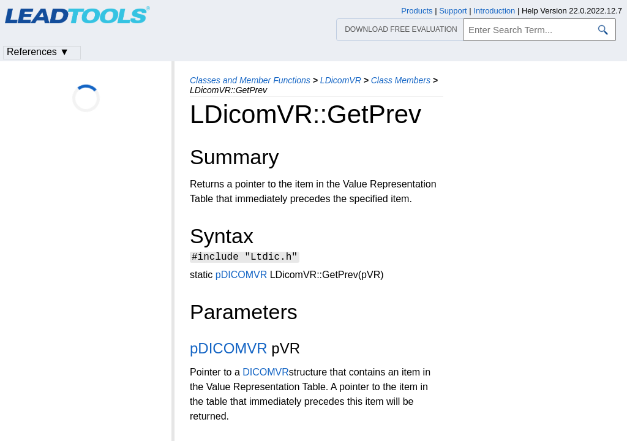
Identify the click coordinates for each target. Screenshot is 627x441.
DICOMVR (265, 374)
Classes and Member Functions (250, 80)
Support (453, 10)
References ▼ (38, 52)
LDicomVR (340, 80)
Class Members (400, 80)
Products (416, 10)
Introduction (494, 10)
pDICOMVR (241, 276)
